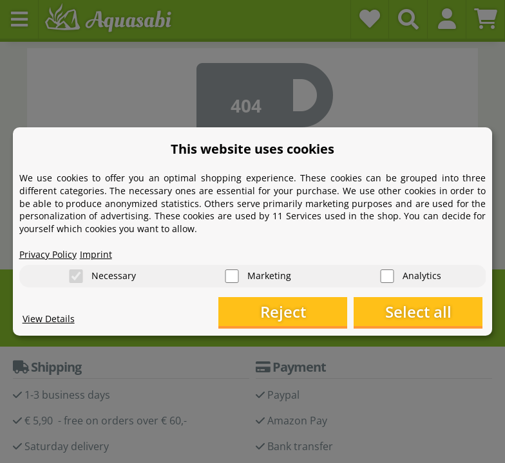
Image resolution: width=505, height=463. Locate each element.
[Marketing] (232, 276)
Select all (418, 311)
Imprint (96, 254)
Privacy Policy (48, 254)
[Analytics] (387, 276)
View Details (49, 319)
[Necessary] (76, 276)
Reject (283, 311)
